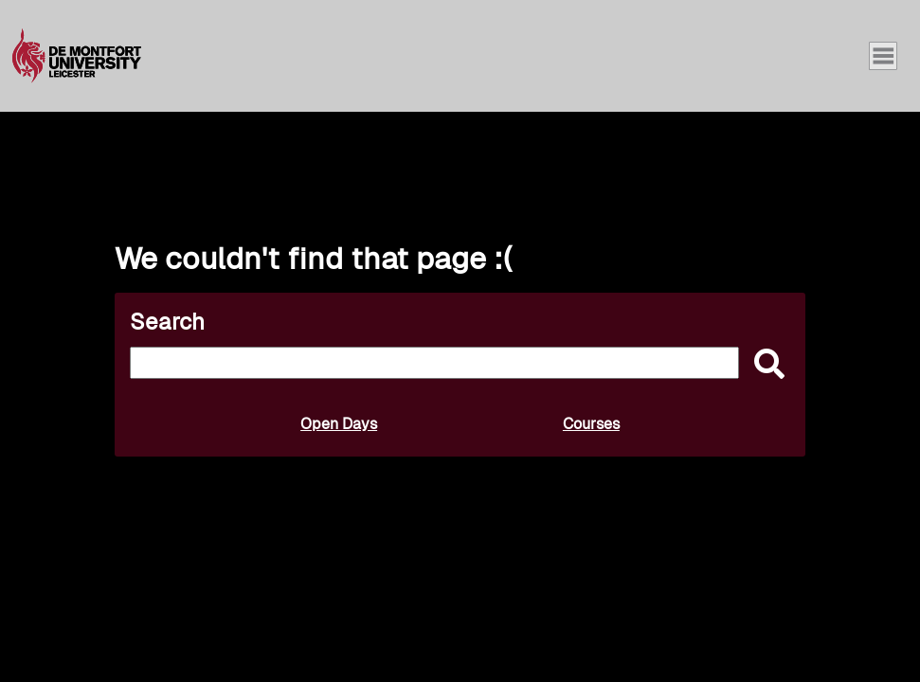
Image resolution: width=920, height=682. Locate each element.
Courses (591, 424)
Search (167, 321)
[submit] (764, 365)
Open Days (338, 424)
